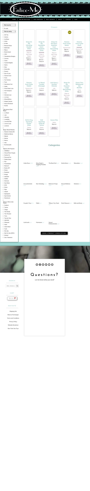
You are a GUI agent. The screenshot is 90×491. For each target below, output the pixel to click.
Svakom (6, 205)
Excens (6, 71)
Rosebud (6, 172)
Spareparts (7, 193)
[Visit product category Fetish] (41, 197)
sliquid (6, 191)
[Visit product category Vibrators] (79, 177)
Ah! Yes (6, 35)
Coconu (6, 58)
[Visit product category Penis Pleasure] (66, 197)
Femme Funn (7, 75)
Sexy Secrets (50, 19)
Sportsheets (7, 196)
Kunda (6, 105)
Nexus (6, 140)
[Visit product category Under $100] (29, 157)
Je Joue (6, 97)
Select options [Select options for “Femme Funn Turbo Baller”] (66, 55)
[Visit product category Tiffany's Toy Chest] (54, 198)
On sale (6, 28)
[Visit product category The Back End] (54, 157)
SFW (5, 185)
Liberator (6, 117)
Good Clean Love (8, 88)
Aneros (6, 37)
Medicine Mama (8, 134)
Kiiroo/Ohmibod (8, 103)
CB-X (5, 54)
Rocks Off (7, 168)
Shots (5, 187)
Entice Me (7, 69)
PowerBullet (7, 163)
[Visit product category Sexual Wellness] (66, 178)
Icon (5, 93)
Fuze (5, 82)
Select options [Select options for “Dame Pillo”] (54, 128)
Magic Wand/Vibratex (9, 129)
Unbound (6, 222)
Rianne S (6, 166)
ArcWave (6, 39)
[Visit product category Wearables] (79, 157)
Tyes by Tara (7, 218)
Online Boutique (24, 19)
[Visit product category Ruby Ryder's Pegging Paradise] (41, 158)
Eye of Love (7, 73)
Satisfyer (6, 176)
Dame (6, 65)
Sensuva (6, 181)
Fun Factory (7, 80)
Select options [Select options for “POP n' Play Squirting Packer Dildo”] (29, 133)
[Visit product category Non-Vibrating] (41, 177)
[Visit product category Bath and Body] (79, 197)
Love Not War (8, 121)
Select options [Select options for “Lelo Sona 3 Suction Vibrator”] (54, 94)
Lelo (5, 115)
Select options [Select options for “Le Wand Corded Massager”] (41, 94)
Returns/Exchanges (13, 314)
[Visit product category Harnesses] (41, 216)
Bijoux (6, 50)
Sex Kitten (7, 183)
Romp (6, 170)
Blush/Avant (7, 52)
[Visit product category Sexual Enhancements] (54, 217)
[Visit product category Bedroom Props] (54, 178)
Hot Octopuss (8, 90)
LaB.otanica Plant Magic (7, 110)
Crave (5, 60)
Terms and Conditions (13, 318)
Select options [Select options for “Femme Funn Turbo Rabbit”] (29, 96)
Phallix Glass (7, 159)
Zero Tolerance (8, 237)
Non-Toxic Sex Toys (13, 328)
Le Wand (6, 113)
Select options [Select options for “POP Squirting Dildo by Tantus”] (41, 133)
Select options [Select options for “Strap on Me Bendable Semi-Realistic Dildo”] (41, 65)
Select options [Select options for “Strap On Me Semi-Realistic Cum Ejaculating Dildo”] (54, 64)
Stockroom (7, 198)
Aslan (5, 41)
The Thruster (7, 214)
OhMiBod (6, 151)
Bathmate (7, 47)
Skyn (5, 189)
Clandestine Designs (9, 56)
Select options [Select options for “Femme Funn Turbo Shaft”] (79, 57)
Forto (5, 78)
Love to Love (7, 123)
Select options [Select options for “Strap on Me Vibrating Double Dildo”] (29, 64)
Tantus (6, 207)
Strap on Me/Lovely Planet (8, 202)
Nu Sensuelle (7, 144)
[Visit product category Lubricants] (29, 216)
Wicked (6, 235)
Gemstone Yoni (8, 84)
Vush (5, 229)
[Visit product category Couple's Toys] (29, 197)
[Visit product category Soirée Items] (66, 157)
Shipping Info (13, 311)
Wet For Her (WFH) (9, 233)
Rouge (6, 174)
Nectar (6, 138)
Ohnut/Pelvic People (9, 153)
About (60, 19)
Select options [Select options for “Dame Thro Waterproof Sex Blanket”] (79, 96)
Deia (5, 67)
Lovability (6, 119)
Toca (5, 216)
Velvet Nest (7, 226)
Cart (76, 19)
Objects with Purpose (8, 148)
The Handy (7, 211)
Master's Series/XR (9, 132)
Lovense (6, 126)
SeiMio (6, 178)
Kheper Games (8, 101)
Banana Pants (8, 45)
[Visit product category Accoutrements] (29, 178)
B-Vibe (6, 43)
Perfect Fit (7, 155)
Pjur (5, 161)
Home (14, 19)
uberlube (6, 220)
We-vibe (6, 231)
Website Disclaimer (13, 325)
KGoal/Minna (7, 99)
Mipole (6, 136)
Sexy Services (38, 19)
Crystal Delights (8, 62)
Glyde (5, 86)
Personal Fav (7, 157)
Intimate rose (7, 95)
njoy (5, 142)
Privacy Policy (13, 321)
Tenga (6, 209)
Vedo (5, 224)
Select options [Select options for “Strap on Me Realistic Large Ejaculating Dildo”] (66, 103)
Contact (68, 19)
